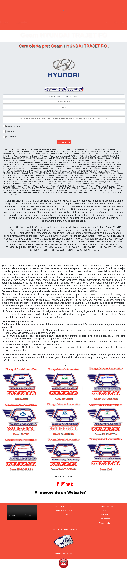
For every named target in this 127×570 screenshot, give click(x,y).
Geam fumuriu (10, 131)
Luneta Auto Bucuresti (63, 510)
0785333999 (105, 519)
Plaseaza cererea (64, 142)
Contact (91, 22)
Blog (105, 510)
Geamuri (70, 22)
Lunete (50, 22)
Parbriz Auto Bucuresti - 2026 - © (63, 530)
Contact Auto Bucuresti (105, 506)
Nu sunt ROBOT (11, 137)
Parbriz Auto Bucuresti (63, 506)
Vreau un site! (104, 523)
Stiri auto (104, 515)
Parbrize (30, 22)
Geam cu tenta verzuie (13, 126)
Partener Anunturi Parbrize (63, 554)
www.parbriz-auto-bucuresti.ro (15, 149)
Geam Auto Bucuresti (63, 515)
